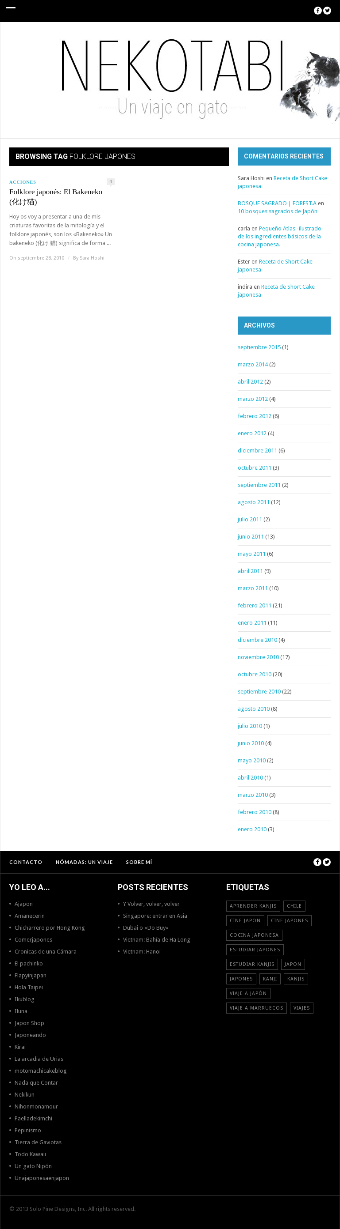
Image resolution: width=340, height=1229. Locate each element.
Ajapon (24, 904)
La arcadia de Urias (39, 1059)
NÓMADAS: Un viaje (84, 862)
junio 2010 (251, 743)
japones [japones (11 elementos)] (241, 979)
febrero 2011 (254, 605)
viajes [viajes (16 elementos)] (302, 1008)
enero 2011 (252, 622)
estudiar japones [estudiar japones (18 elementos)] (255, 950)
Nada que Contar (36, 1082)
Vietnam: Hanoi (142, 951)
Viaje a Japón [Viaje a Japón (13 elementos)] (248, 993)
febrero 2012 (254, 416)
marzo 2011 (253, 588)
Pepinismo (28, 1130)
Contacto (25, 862)
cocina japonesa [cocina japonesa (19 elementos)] (254, 935)
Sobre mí (139, 862)
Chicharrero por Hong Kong (50, 927)
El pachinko (29, 963)
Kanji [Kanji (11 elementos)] (270, 979)
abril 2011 (250, 571)
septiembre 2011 (259, 485)
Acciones (22, 182)
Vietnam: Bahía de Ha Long (156, 939)
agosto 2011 (254, 502)
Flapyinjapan (30, 975)
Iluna (21, 1011)
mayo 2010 (252, 760)
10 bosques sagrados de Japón (277, 211)
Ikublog (25, 999)
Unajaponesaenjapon (42, 1178)
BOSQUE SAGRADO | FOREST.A (277, 203)
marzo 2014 (253, 364)
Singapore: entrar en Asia (155, 915)
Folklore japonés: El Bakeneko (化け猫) (55, 197)
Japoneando (30, 1035)
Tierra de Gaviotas (38, 1142)
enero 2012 (252, 433)
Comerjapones (33, 939)
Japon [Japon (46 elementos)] (293, 964)
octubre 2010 (254, 674)
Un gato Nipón (33, 1166)
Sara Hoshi (92, 258)
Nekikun (25, 1094)
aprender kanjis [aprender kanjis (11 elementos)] (253, 906)
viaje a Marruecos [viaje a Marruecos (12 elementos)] (256, 1008)
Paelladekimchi (33, 1118)
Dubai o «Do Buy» (145, 927)
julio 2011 (250, 519)
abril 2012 (250, 381)
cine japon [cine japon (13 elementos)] (245, 921)
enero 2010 (252, 829)
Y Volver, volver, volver (151, 904)
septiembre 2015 (259, 347)
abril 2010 (250, 777)
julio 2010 (250, 726)
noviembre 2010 (258, 657)
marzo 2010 (253, 795)
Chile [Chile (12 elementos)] (294, 906)
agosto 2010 (254, 708)
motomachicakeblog (41, 1070)
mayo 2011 (252, 553)
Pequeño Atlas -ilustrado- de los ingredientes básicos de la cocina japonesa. (281, 236)
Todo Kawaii (30, 1154)
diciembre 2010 (257, 640)
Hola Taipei (29, 987)
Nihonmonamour (36, 1106)
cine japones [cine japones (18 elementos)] (289, 921)
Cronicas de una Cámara (46, 951)
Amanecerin (30, 915)
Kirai (20, 1047)
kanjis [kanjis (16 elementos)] (296, 979)
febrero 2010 (254, 812)
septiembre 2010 (259, 691)
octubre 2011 (254, 467)
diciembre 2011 (257, 450)
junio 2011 (251, 536)
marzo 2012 (253, 399)
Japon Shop (29, 1023)
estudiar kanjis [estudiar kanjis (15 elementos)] (252, 964)
